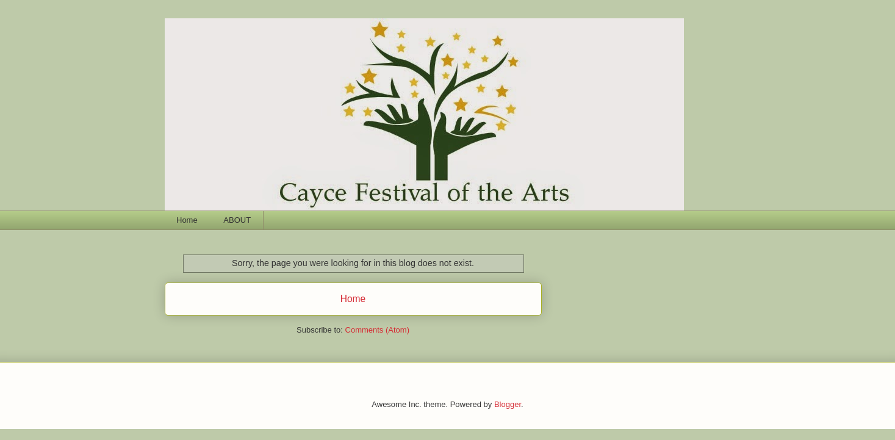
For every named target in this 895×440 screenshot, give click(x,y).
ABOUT (237, 220)
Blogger (507, 404)
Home (187, 220)
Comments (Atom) (377, 329)
